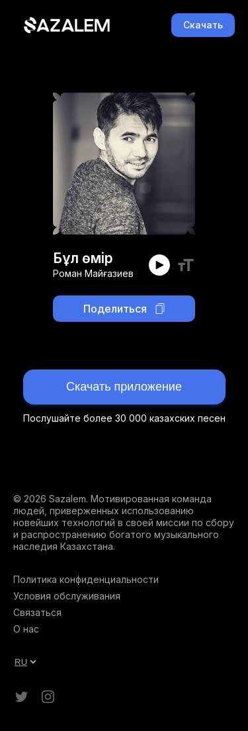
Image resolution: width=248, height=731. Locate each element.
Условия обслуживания (66, 595)
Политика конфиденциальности (86, 579)
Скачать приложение (124, 386)
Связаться (37, 612)
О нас (26, 629)
